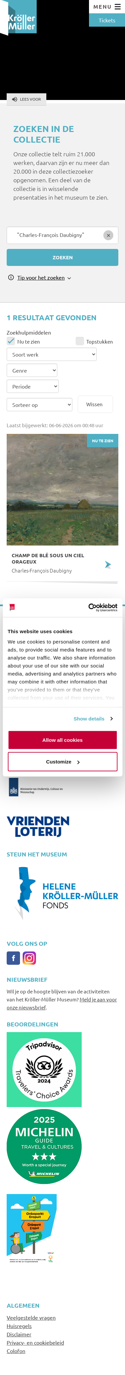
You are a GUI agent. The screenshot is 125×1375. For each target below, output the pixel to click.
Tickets (107, 20)
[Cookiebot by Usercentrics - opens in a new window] (89, 608)
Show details (89, 718)
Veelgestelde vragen (31, 1317)
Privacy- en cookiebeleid (35, 1342)
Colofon (16, 1350)
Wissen (94, 404)
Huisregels (19, 1325)
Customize (62, 761)
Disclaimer (19, 1334)
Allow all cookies (62, 739)
